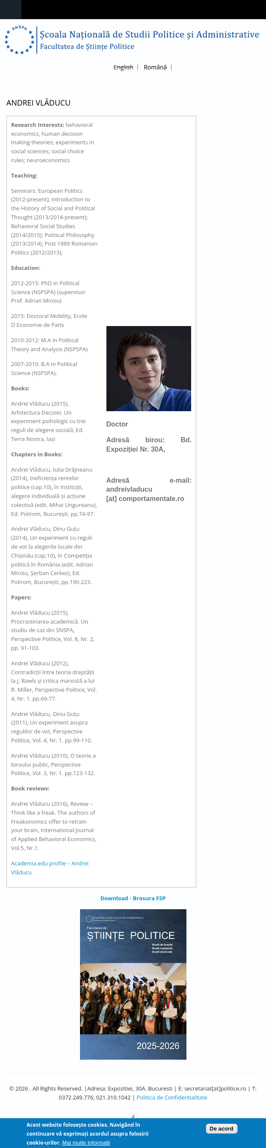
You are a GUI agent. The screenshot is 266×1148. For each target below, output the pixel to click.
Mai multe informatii (86, 1144)
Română (155, 67)
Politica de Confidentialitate (172, 1097)
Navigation (10, 9)
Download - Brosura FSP (133, 898)
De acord (222, 1130)
